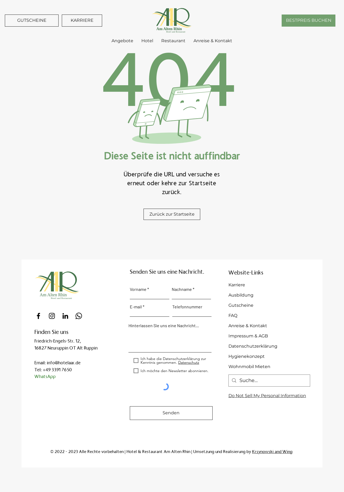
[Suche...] (269, 380)
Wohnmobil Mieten (249, 366)
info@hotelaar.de (64, 363)
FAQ (232, 315)
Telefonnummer (187, 307)
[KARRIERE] (82, 21)
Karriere (236, 284)
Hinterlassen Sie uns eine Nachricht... (163, 325)
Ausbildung (240, 295)
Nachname (182, 289)
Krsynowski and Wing (272, 451)
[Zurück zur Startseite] (172, 214)
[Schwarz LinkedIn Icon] (65, 316)
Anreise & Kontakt (247, 325)
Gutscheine (240, 305)
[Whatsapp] (79, 316)
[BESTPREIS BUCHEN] (308, 21)
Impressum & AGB (248, 335)
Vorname (138, 289)
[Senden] (171, 413)
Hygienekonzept (246, 356)
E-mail (136, 307)
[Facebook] (38, 316)
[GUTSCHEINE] (32, 21)
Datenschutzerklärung (252, 346)
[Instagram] (52, 316)
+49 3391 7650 (57, 370)
